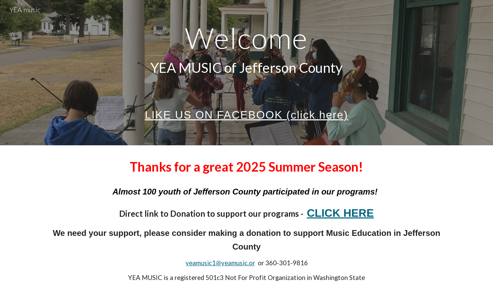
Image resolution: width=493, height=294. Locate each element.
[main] (246, 73)
